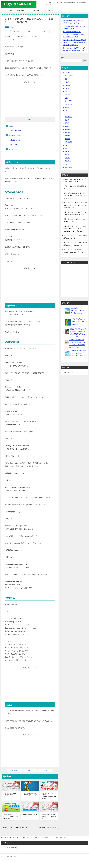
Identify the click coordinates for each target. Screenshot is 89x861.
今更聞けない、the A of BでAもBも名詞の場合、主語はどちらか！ (16, 828)
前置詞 (67, 82)
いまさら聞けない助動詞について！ (47, 828)
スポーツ (67, 72)
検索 (62, 58)
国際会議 (67, 95)
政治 (66, 110)
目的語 (67, 123)
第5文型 (67, 139)
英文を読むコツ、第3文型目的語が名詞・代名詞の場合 (49, 816)
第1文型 (67, 126)
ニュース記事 (69, 75)
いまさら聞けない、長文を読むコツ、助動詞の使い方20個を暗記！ (11, 816)
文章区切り (68, 117)
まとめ (11, 149)
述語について (13, 126)
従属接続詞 (68, 104)
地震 (66, 98)
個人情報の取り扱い (23, 10)
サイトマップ (49, 10)
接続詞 (67, 107)
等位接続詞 (68, 142)
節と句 (67, 145)
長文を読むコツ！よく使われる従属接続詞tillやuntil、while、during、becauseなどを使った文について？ (75, 228)
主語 (66, 79)
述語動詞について (14, 135)
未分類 (67, 120)
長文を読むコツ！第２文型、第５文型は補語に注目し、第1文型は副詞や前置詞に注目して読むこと (74, 42)
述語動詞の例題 (15, 140)
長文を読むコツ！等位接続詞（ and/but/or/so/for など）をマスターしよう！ (75, 252)
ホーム (4, 10)
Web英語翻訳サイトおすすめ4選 (30, 815)
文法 (11, 10)
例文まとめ (14, 144)
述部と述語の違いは (17, 131)
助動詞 (67, 88)
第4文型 (67, 136)
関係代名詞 (68, 167)
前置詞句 (67, 85)
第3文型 (67, 132)
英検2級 (67, 151)
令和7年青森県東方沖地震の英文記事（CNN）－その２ (30, 794)
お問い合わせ (37, 10)
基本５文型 (68, 101)
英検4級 (67, 154)
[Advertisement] (30, 97)
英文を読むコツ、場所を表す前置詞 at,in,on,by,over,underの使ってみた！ (49, 795)
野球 (66, 164)
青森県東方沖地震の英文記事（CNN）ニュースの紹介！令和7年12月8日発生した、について (74, 34)
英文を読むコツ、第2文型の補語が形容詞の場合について (11, 794)
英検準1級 (68, 161)
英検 (66, 148)
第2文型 (67, 129)
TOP (11, 837)
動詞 (7, 27)
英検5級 (67, 158)
